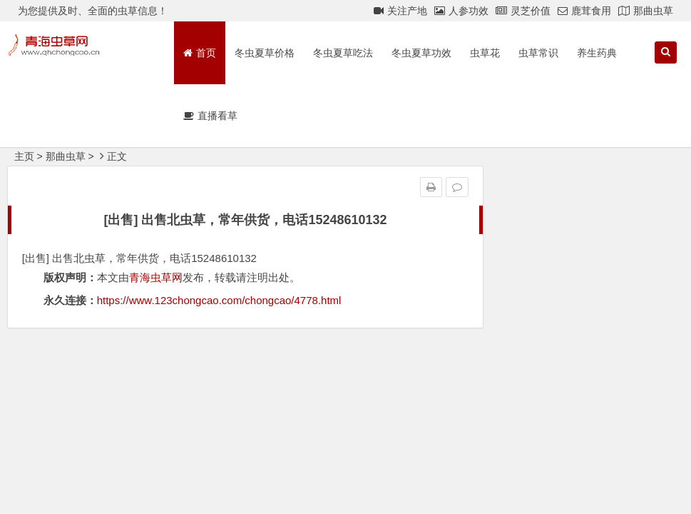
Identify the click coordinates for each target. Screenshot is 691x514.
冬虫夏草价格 (265, 53)
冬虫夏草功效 (421, 53)
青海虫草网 (156, 277)
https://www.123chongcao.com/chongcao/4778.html (219, 300)
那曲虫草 (66, 156)
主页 (24, 156)
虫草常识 (538, 53)
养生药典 (597, 53)
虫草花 (485, 53)
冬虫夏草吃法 (343, 53)
